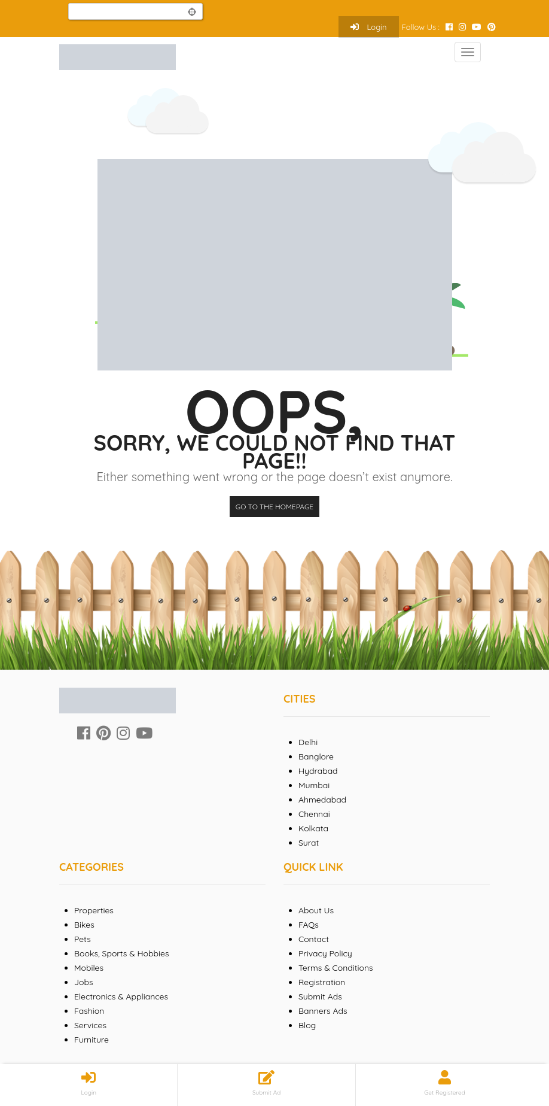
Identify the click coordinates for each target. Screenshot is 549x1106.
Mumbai (314, 785)
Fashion (89, 1010)
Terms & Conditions (335, 967)
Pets (82, 939)
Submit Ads (320, 996)
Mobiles (88, 967)
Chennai (314, 814)
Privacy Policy (325, 953)
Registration (321, 982)
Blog (307, 1025)
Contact (313, 939)
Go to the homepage (274, 506)
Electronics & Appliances (121, 996)
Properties (94, 910)
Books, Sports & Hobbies (121, 953)
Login (368, 27)
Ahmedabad (322, 799)
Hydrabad (318, 770)
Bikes (84, 924)
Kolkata (313, 828)
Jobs (83, 982)
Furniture (91, 1039)
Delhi (308, 742)
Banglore (316, 756)
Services (90, 1025)
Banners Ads (322, 1010)
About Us (316, 910)
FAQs (308, 924)
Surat (308, 842)
